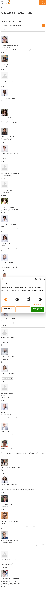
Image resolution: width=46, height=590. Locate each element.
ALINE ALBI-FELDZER (8, 318)
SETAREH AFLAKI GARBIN (10, 173)
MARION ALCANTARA (8, 337)
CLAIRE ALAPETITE (7, 263)
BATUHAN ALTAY (7, 504)
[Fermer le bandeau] (44, 279)
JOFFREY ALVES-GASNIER (10, 521)
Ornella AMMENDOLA (8, 560)
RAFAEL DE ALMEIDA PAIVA (10, 468)
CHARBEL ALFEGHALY (8, 357)
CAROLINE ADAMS (7, 137)
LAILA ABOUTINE (7, 64)
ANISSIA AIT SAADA (7, 207)
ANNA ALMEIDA (6, 448)
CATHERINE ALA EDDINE (9, 224)
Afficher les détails (37, 304)
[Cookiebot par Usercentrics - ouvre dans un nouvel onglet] (35, 279)
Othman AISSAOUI (7, 190)
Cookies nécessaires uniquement (8, 309)
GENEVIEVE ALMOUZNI (9, 485)
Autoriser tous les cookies (37, 309)
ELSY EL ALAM (6, 243)
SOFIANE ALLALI (7, 393)
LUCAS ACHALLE (7, 81)
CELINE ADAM (6, 117)
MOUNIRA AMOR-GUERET (10, 579)
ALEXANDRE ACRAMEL (9, 98)
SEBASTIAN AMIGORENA (9, 540)
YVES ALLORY (6, 412)
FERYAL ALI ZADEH (7, 374)
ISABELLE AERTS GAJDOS (10, 154)
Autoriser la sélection (23, 309)
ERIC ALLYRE (5, 431)
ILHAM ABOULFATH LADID (10, 45)
